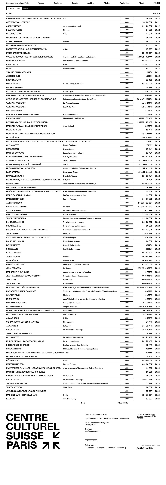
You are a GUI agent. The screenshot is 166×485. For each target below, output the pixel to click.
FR (154, 3)
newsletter (91, 472)
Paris (18, 8)
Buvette (75, 3)
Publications (124, 3)
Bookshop (58, 3)
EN (158, 3)
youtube (120, 479)
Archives (90, 3)
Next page (123, 434)
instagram (101, 479)
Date (155, 13)
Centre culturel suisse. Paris (17, 3)
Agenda (41, 3)
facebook (90, 479)
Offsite (11, 8)
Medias (107, 3)
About (141, 3)
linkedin (111, 479)
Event (9, 13)
